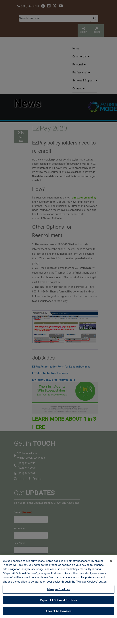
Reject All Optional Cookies (58, 600)
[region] (58, 586)
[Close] (111, 561)
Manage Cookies (58, 589)
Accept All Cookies (58, 611)
